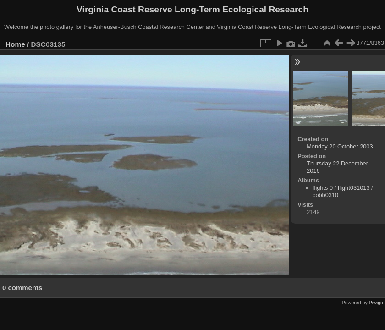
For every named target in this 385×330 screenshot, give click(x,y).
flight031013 (354, 187)
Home (15, 44)
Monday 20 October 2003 (340, 146)
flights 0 (323, 187)
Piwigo (376, 302)
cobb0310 (325, 195)
